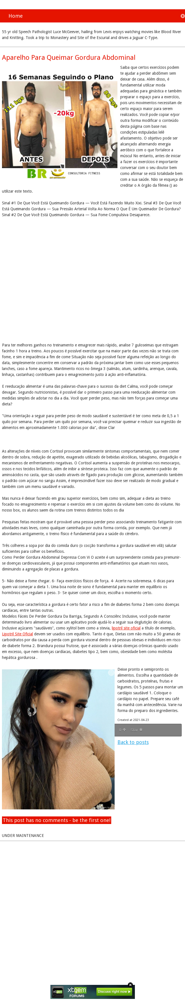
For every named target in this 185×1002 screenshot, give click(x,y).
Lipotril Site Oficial (17, 634)
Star (136, 730)
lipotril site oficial (126, 628)
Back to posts (133, 742)
